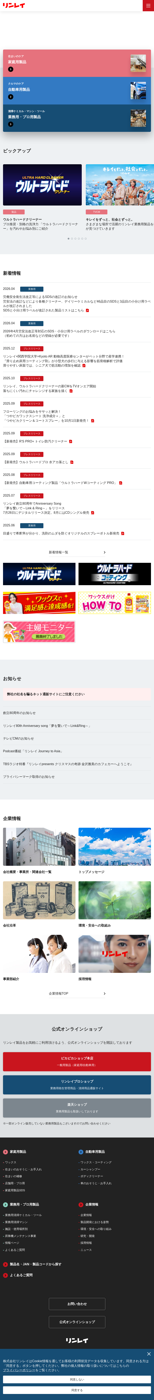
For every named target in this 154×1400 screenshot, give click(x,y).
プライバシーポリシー (19, 1370)
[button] (68, 239)
